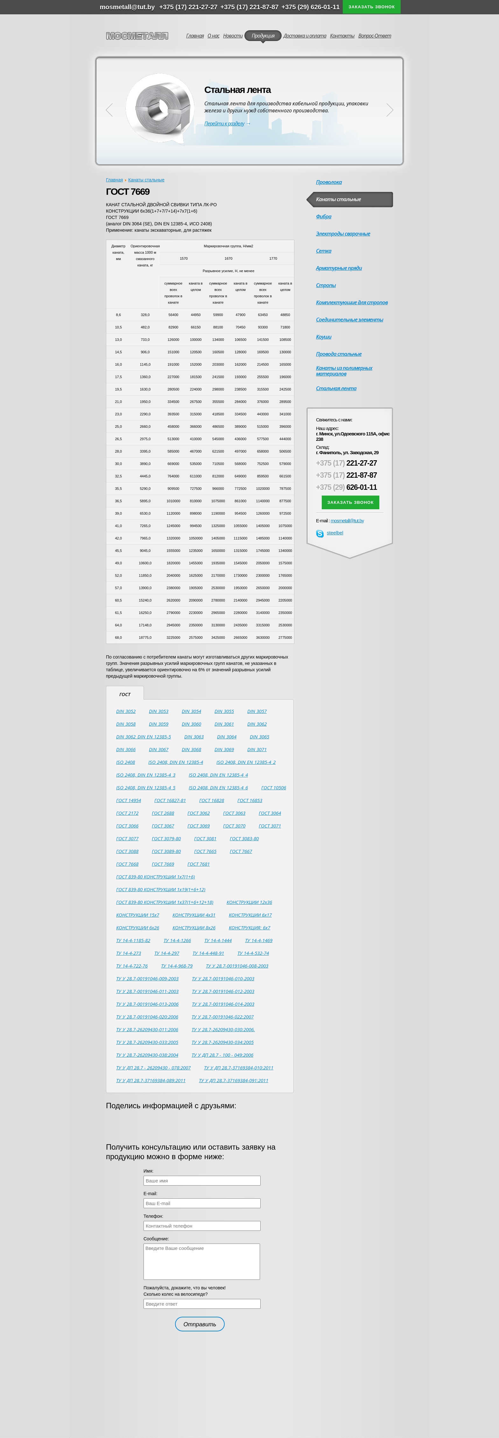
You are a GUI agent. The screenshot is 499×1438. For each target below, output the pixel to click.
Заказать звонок (371, 6)
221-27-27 (346, 463)
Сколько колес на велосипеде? (176, 1294)
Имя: (148, 1171)
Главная (114, 179)
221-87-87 (346, 475)
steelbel (329, 533)
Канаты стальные (146, 179)
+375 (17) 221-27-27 (188, 7)
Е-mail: (151, 1193)
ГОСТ (124, 694)
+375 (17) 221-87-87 (250, 7)
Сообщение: (156, 1238)
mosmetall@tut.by (347, 520)
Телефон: (153, 1216)
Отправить (200, 1324)
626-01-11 (346, 487)
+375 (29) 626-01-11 (311, 7)
